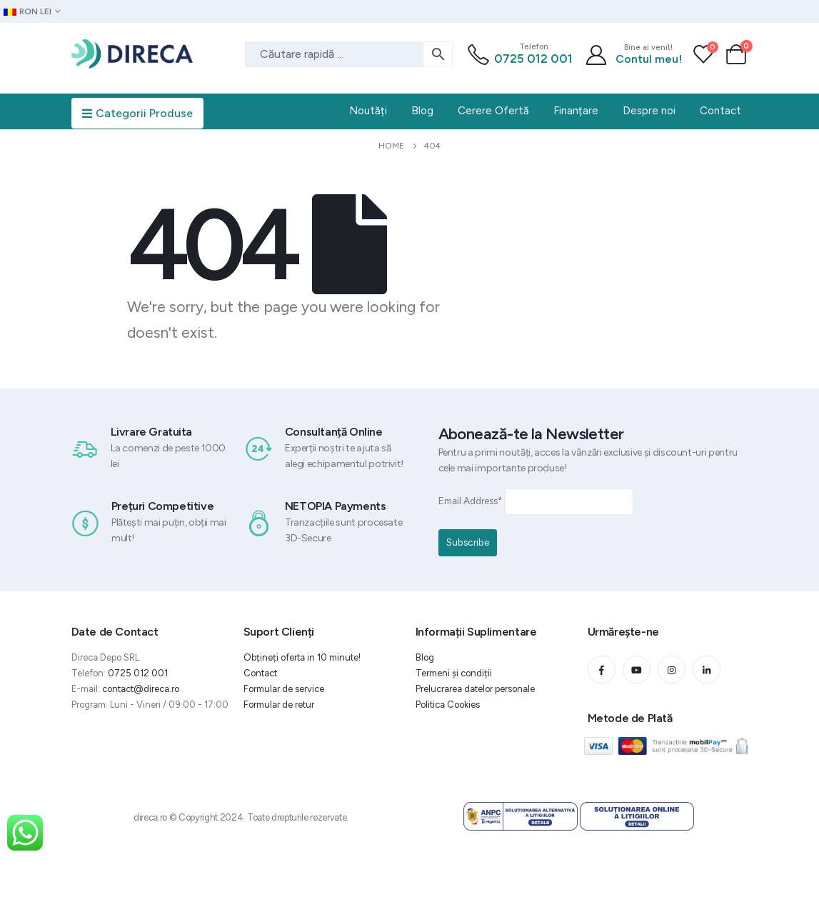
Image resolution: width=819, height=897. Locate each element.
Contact (260, 673)
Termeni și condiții (454, 673)
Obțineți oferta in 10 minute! (302, 657)
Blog (425, 657)
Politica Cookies (448, 704)
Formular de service (283, 688)
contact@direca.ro (140, 688)
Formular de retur (278, 704)
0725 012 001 (533, 58)
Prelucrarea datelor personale (475, 688)
